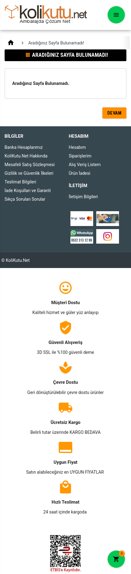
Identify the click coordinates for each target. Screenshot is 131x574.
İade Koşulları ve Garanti (28, 190)
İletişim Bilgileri (83, 196)
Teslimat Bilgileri (20, 181)
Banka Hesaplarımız (24, 147)
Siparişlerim (80, 155)
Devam (114, 113)
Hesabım (77, 147)
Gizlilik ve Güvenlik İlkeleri (29, 173)
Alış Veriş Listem (85, 164)
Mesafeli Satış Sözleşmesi (30, 164)
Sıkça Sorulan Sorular (25, 199)
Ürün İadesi (79, 173)
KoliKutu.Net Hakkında (26, 155)
